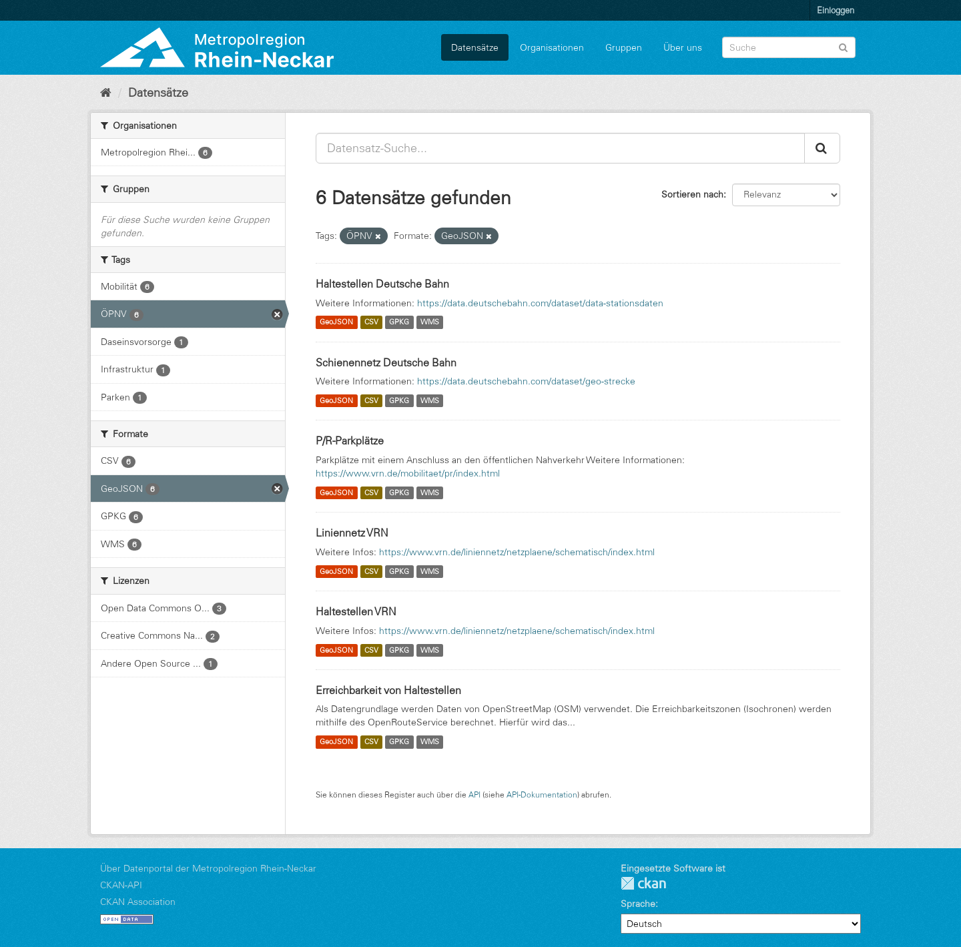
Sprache (638, 904)
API (474, 795)
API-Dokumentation (542, 795)
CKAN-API (121, 885)
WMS (429, 322)
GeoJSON (336, 322)
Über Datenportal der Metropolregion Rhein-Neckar (208, 868)
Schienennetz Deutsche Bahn (386, 362)
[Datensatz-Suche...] (560, 148)
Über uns (682, 47)
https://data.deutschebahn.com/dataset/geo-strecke (526, 381)
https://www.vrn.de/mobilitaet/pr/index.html (408, 473)
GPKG (399, 322)
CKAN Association (138, 902)
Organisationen (552, 47)
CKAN (643, 883)
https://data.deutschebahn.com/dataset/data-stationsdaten (540, 303)
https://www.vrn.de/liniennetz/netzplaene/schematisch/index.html (517, 552)
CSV (371, 322)
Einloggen (835, 10)
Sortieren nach (692, 194)
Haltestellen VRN (356, 611)
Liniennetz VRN (352, 532)
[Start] (105, 92)
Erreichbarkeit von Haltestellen (388, 690)
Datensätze (475, 47)
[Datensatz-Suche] (789, 47)
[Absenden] (843, 46)
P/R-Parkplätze (350, 440)
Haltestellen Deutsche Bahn (382, 283)
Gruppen (623, 47)
